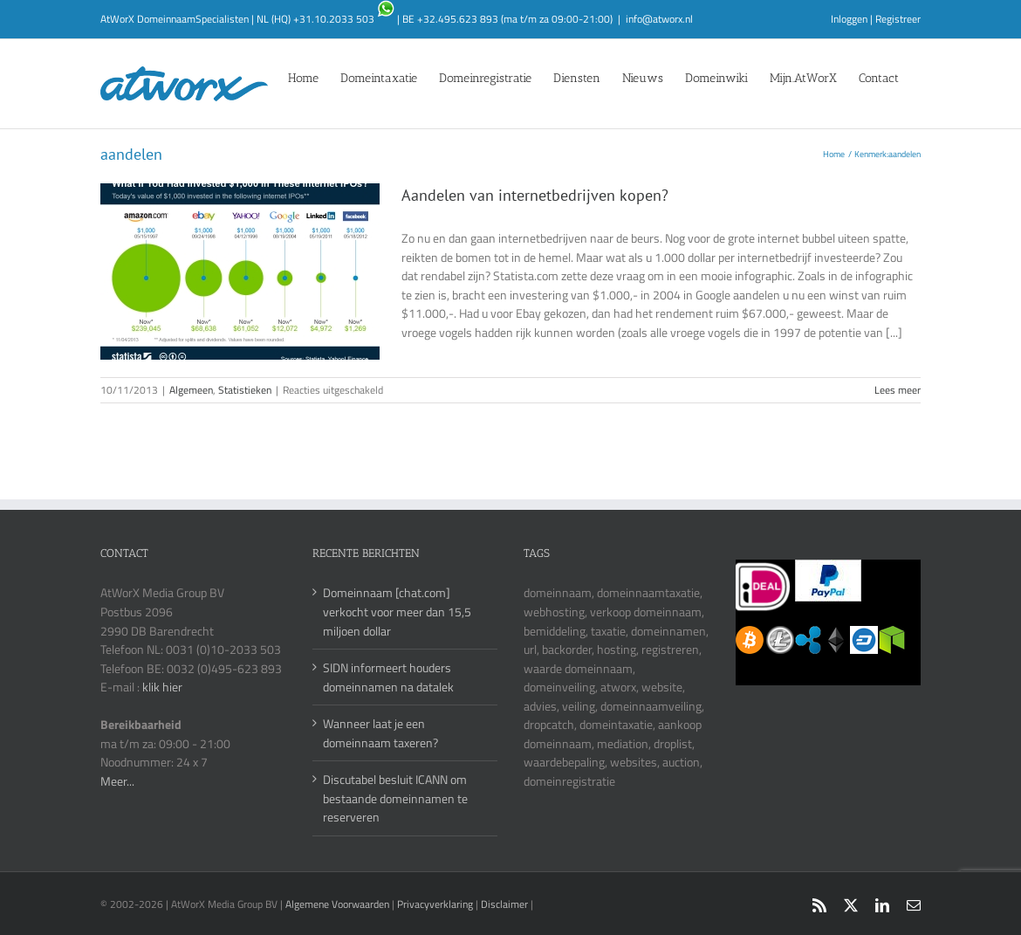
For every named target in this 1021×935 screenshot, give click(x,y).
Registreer (898, 18)
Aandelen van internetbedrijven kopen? (534, 195)
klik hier (162, 686)
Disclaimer (504, 904)
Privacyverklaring (435, 904)
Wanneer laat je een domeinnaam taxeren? (380, 733)
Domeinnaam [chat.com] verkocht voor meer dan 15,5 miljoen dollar (397, 611)
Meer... (117, 781)
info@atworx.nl (659, 18)
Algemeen (191, 390)
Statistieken (244, 390)
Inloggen (849, 18)
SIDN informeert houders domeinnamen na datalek (388, 677)
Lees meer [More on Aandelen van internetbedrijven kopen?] (897, 390)
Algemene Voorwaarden (338, 904)
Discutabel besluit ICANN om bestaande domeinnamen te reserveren (395, 798)
